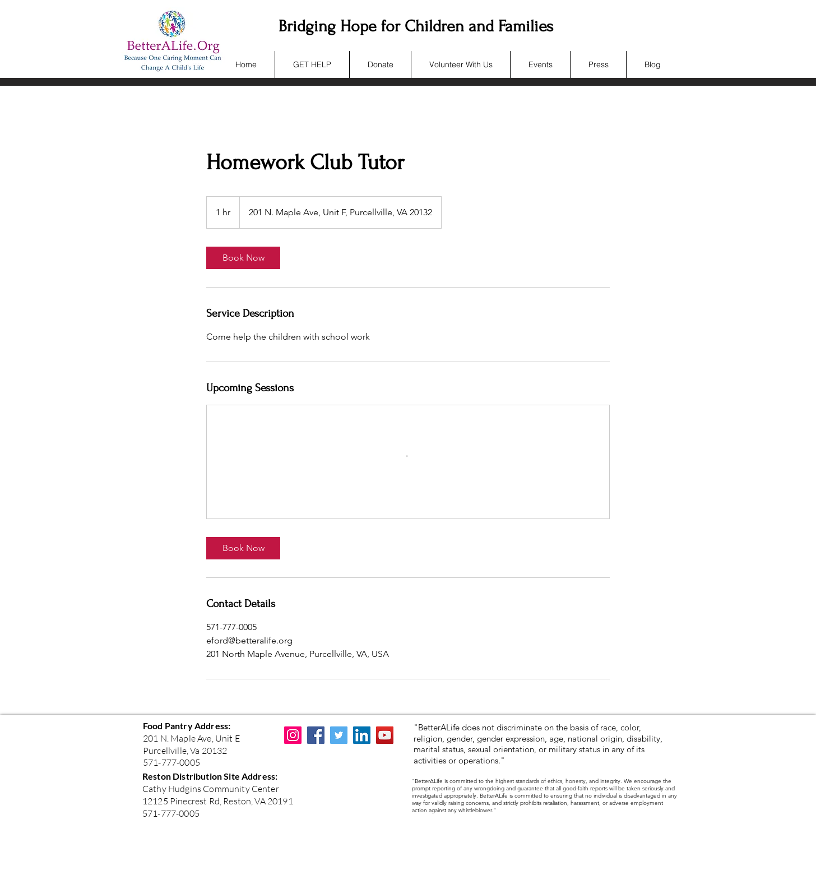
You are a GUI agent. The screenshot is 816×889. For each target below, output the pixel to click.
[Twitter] (338, 735)
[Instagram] (293, 735)
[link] (243, 258)
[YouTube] (384, 735)
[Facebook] (315, 735)
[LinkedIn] (361, 735)
